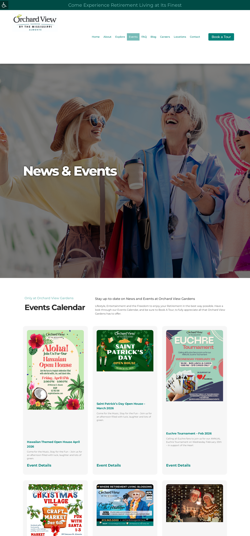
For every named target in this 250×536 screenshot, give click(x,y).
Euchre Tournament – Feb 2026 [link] (188, 433)
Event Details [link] (39, 465)
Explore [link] (120, 36)
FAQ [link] (144, 36)
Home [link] (96, 36)
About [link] (107, 36)
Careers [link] (165, 36)
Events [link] (133, 36)
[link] (4, 5)
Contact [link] (195, 36)
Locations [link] (180, 36)
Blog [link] (153, 36)
